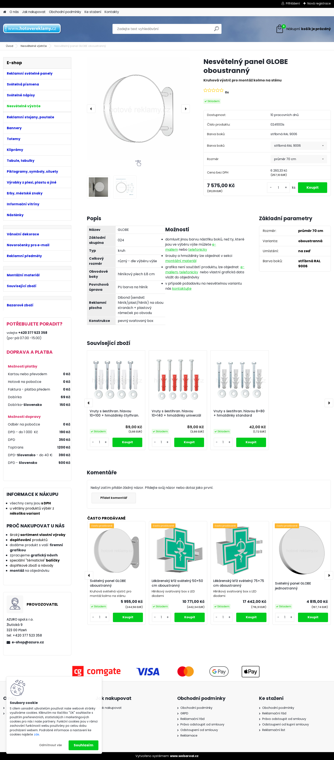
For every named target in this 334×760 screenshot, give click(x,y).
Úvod (9, 46)
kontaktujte (181, 288)
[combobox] (299, 146)
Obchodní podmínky (65, 12)
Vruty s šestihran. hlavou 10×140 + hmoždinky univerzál (176, 413)
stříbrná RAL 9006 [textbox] (287, 145)
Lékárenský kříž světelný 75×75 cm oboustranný (238, 583)
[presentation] (91, 108)
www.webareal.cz (184, 756)
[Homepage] (4, 12)
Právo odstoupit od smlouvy (202, 724)
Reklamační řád (192, 719)
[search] (216, 30)
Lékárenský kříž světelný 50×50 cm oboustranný (177, 583)
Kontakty (112, 12)
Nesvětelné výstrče (34, 46)
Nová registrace (319, 3)
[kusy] (278, 187)
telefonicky (197, 249)
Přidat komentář (113, 498)
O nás (14, 12)
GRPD (184, 713)
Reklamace (188, 735)
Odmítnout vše (50, 745)
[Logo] (32, 29)
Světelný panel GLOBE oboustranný (108, 583)
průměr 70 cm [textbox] (285, 159)
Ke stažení (93, 12)
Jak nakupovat (34, 12)
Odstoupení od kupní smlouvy (285, 724)
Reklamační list (273, 730)
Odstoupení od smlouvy (199, 730)
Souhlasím (83, 745)
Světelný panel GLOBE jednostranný (293, 586)
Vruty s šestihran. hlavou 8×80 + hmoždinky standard (239, 413)
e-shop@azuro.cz (28, 642)
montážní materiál (180, 260)
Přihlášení (293, 3)
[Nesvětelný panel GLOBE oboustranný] (138, 108)
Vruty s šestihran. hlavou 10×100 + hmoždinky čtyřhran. (114, 413)
